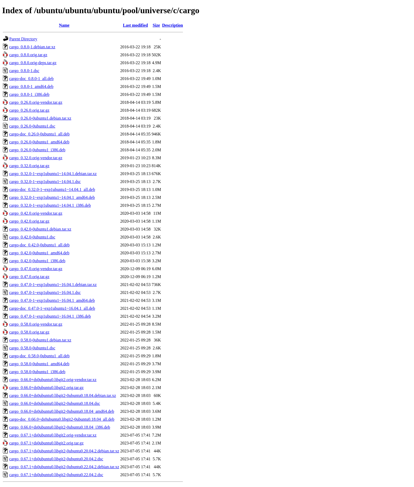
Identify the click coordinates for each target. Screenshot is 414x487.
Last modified (135, 25)
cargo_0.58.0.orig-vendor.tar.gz (35, 324)
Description (172, 25)
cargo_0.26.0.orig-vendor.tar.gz (35, 102)
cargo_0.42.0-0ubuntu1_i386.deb (37, 261)
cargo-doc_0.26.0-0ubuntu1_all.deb (39, 134)
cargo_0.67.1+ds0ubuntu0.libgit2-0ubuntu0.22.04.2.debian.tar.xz (64, 467)
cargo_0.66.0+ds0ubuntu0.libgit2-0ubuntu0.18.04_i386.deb (59, 427)
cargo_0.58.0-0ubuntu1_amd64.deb (39, 364)
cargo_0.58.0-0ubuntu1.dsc (32, 348)
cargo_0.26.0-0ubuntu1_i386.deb (37, 150)
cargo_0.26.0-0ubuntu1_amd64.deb (39, 142)
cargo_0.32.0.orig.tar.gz (29, 165)
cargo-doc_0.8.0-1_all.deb (31, 78)
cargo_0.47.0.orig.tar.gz (29, 276)
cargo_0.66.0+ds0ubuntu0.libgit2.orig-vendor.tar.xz (52, 379)
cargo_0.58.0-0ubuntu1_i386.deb (37, 371)
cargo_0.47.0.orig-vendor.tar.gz (35, 268)
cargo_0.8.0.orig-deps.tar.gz (33, 62)
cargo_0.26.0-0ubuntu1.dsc (32, 126)
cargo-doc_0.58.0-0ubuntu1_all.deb (39, 356)
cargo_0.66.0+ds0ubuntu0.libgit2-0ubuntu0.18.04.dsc (54, 403)
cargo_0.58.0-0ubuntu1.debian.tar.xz (40, 340)
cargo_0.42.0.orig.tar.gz (29, 221)
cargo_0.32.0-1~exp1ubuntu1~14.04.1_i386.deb (50, 205)
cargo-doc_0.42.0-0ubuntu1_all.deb (39, 245)
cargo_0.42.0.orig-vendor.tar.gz (35, 213)
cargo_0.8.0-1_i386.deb (29, 94)
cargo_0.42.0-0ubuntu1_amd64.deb (39, 253)
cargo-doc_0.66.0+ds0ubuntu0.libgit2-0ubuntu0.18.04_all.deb (61, 419)
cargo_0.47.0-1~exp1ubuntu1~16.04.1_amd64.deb (52, 300)
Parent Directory (23, 39)
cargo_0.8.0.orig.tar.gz (28, 55)
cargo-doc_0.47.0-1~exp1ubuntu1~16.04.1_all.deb (52, 308)
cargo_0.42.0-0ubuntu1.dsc (32, 237)
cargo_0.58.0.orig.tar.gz (29, 332)
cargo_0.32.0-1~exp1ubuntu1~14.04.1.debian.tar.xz (53, 173)
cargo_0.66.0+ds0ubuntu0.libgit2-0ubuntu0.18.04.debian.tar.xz (62, 395)
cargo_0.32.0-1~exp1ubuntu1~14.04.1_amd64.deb (52, 197)
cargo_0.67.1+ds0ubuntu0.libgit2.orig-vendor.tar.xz (52, 435)
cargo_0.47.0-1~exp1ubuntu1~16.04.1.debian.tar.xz (53, 284)
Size (156, 25)
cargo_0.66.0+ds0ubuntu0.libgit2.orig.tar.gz (46, 387)
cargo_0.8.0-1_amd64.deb (31, 86)
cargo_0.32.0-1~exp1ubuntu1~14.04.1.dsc (45, 181)
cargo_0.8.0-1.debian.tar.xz (32, 47)
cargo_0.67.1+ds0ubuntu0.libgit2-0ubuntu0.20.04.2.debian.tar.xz (64, 451)
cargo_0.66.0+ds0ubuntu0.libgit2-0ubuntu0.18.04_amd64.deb (61, 411)
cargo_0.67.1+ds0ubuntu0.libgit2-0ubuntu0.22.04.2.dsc (56, 474)
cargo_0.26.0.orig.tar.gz (29, 110)
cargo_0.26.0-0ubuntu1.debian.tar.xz (40, 118)
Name (64, 25)
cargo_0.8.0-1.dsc (24, 70)
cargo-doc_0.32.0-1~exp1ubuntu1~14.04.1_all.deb (52, 189)
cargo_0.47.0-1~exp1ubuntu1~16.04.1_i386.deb (50, 316)
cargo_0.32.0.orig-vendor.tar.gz (35, 158)
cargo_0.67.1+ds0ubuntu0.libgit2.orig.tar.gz (46, 443)
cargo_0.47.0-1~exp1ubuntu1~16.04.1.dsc (45, 292)
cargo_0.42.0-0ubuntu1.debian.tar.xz (40, 229)
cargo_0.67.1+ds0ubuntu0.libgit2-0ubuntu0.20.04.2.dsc (56, 459)
